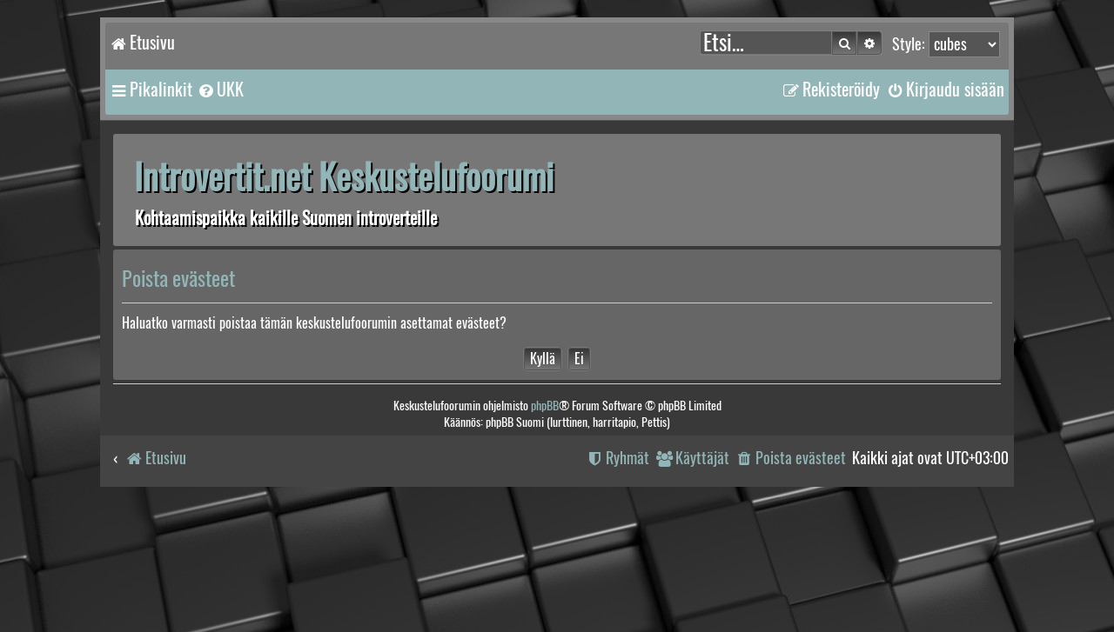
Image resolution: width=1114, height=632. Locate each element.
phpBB (545, 405)
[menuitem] (220, 89)
